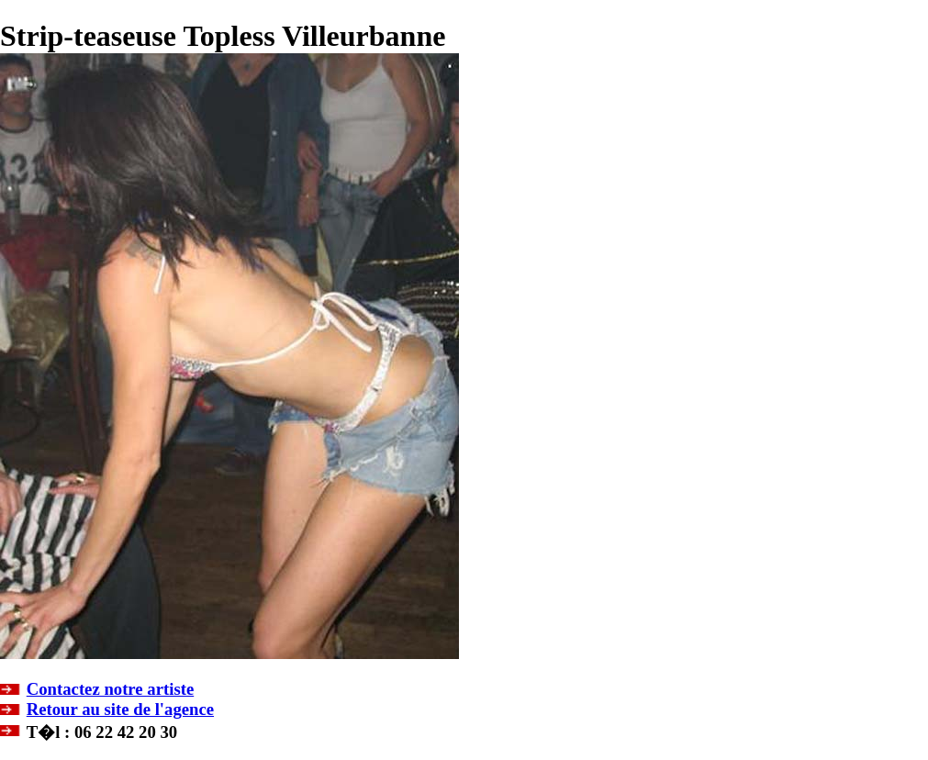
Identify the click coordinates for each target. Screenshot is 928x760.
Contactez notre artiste (110, 689)
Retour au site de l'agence (120, 709)
